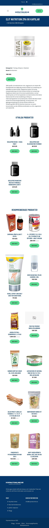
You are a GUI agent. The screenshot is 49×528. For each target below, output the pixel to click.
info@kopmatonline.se (37, 4)
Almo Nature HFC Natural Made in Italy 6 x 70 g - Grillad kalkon (34, 373)
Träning (15, 68)
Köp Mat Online (13, 501)
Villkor (23, 523)
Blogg (10, 511)
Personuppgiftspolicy (32, 523)
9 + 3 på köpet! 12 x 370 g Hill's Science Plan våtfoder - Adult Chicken (34, 236)
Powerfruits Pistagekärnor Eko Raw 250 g (15, 454)
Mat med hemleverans (15, 504)
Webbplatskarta (24, 525)
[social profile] (27, 2)
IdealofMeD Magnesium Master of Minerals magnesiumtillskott (14, 183)
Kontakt (18, 523)
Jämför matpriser (13, 507)
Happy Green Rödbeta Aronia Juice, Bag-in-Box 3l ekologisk (34, 454)
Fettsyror (20, 68)
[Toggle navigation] (8, 10)
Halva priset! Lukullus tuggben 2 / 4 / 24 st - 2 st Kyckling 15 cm (15, 414)
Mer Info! (11, 79)
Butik (39, 11)
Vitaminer (26, 68)
